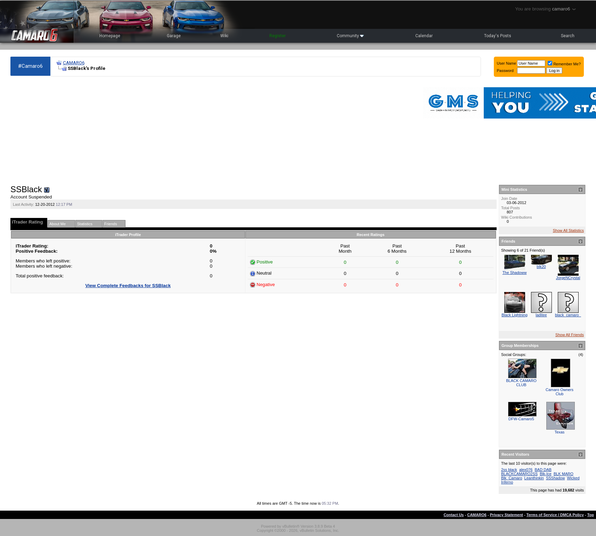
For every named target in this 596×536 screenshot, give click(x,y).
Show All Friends (569, 335)
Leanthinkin (534, 478)
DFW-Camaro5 (521, 419)
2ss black (509, 470)
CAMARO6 (73, 62)
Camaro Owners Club (559, 392)
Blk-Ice (546, 474)
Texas (560, 432)
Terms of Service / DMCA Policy (555, 515)
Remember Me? (564, 64)
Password (505, 70)
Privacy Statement (506, 515)
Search (567, 35)
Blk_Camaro (511, 478)
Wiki (224, 35)
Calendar (424, 35)
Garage (174, 35)
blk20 (541, 267)
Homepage (109, 35)
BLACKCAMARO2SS (519, 474)
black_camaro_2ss (571, 315)
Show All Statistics (568, 230)
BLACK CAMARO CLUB (521, 383)
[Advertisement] (177, 130)
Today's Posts (497, 35)
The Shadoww (515, 272)
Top (590, 515)
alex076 (526, 470)
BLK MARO (563, 474)
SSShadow (555, 478)
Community (350, 35)
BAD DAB (543, 470)
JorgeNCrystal (568, 278)
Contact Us (453, 515)
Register (277, 35)
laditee (541, 315)
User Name (506, 63)
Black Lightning (514, 315)
